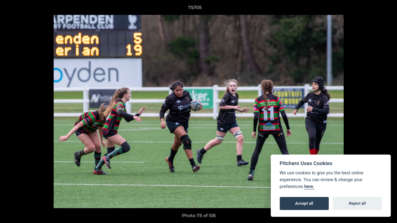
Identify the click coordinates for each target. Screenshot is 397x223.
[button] (371, 9)
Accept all (304, 203)
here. (309, 186)
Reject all (357, 203)
